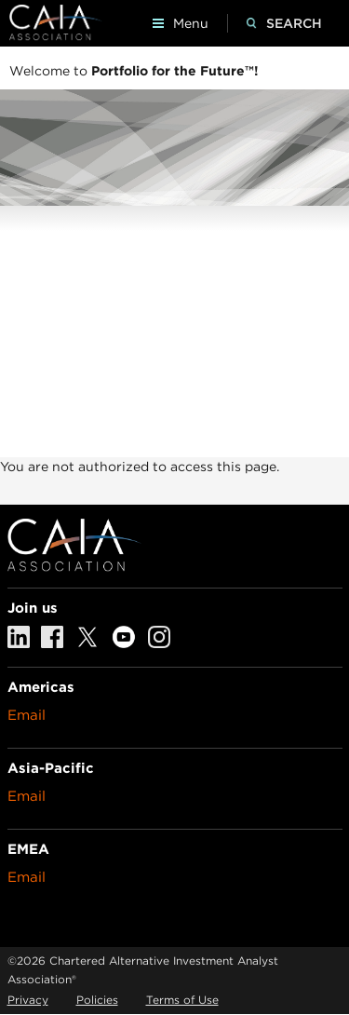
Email (26, 715)
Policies (97, 1000)
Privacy (27, 1000)
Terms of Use (182, 1000)
